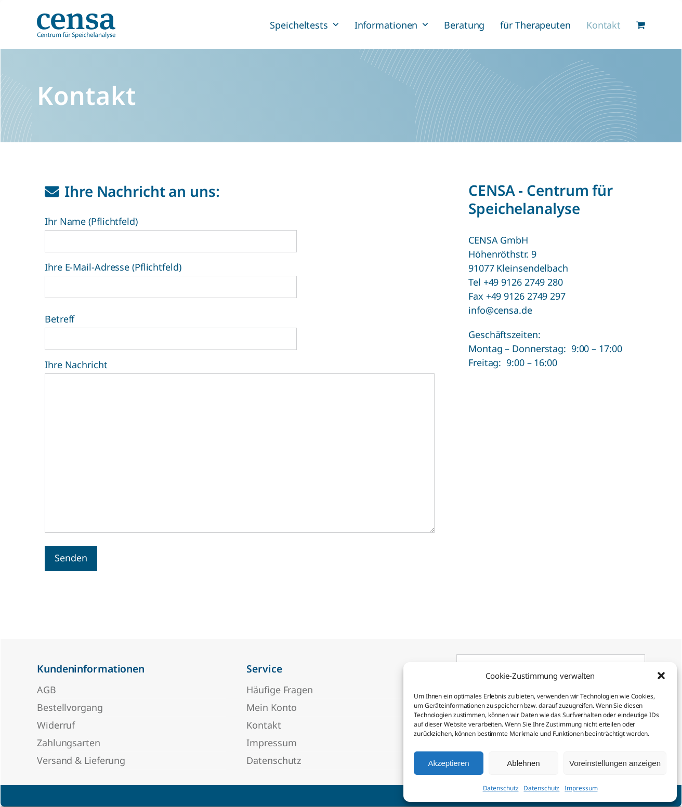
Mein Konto (271, 707)
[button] (661, 675)
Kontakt (263, 725)
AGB (46, 689)
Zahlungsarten (68, 742)
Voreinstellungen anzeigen (615, 763)
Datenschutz (501, 788)
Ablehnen (523, 763)
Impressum (581, 788)
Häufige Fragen (279, 689)
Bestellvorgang (70, 707)
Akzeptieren (448, 763)
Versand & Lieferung (81, 760)
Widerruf (56, 725)
